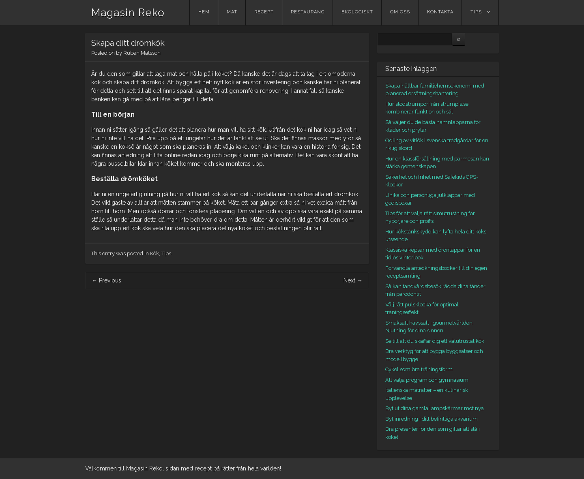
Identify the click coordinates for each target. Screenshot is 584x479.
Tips (476, 12)
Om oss (400, 12)
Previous (106, 280)
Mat (232, 12)
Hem (204, 12)
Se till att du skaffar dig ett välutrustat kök (434, 341)
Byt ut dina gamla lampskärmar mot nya (434, 408)
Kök (154, 253)
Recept (264, 12)
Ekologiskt (357, 12)
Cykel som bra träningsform (419, 369)
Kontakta (440, 12)
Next (353, 280)
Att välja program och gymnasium (426, 380)
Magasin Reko (128, 12)
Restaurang (307, 12)
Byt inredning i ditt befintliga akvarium (431, 419)
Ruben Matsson (142, 53)
